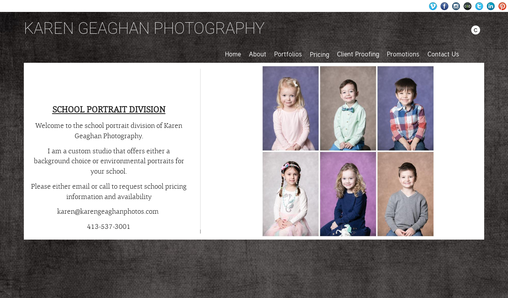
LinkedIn (491, 6)
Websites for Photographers (468, 6)
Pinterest (502, 6)
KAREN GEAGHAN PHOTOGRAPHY (144, 28)
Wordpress (433, 6)
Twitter (479, 6)
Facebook (445, 6)
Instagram (456, 6)
